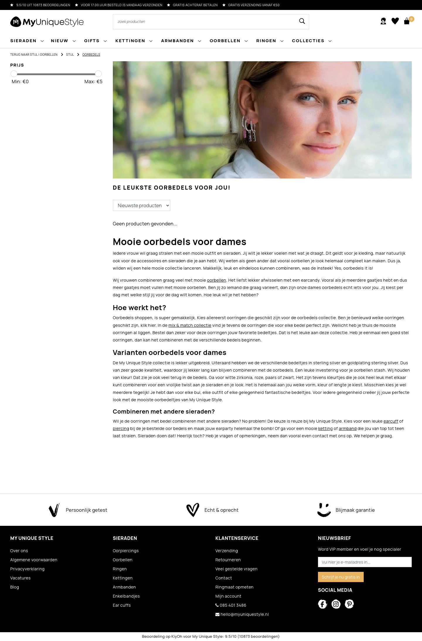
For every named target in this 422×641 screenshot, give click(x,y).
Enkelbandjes (126, 596)
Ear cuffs (122, 605)
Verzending (226, 550)
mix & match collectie (190, 325)
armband (348, 428)
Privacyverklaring (27, 569)
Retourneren (228, 559)
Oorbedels (91, 54)
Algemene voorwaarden (33, 559)
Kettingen (123, 578)
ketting (325, 428)
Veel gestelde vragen (236, 569)
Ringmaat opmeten (234, 587)
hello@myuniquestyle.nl (242, 614)
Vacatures (20, 578)
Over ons (19, 550)
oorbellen (216, 280)
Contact (223, 578)
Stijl (70, 54)
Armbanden (124, 587)
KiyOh (176, 636)
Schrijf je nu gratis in (341, 577)
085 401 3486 (230, 605)
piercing (121, 428)
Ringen (120, 569)
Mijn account (228, 596)
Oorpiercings (126, 550)
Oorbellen (49, 54)
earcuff (391, 421)
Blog (14, 587)
